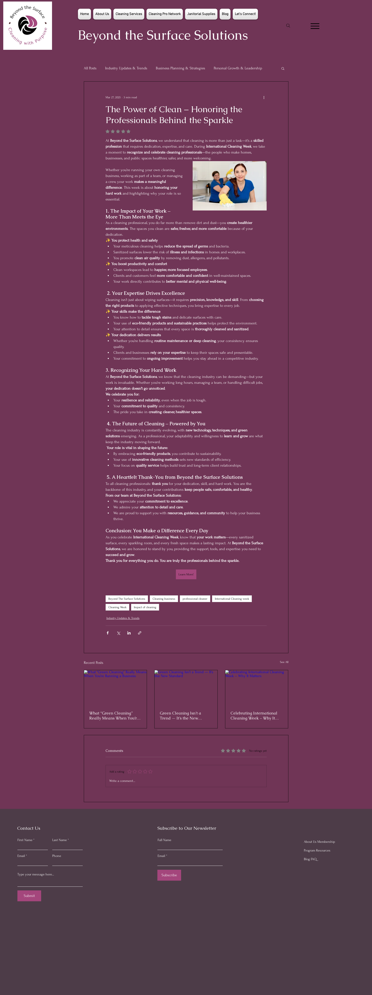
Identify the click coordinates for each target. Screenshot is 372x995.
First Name (24, 840)
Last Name (59, 840)
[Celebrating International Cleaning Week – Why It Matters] (256, 687)
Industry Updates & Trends (126, 68)
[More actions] (264, 97)
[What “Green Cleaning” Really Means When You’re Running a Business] (115, 687)
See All (284, 662)
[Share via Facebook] (108, 633)
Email (21, 856)
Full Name (164, 840)
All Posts (90, 68)
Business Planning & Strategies (180, 68)
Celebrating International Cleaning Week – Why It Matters (254, 716)
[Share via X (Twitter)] (118, 633)
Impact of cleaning (145, 607)
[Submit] (29, 895)
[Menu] (315, 26)
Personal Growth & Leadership (238, 68)
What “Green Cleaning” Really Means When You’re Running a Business (114, 716)
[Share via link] (140, 633)
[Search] (288, 25)
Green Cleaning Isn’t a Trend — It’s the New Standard (180, 716)
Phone (56, 856)
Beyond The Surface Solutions (126, 598)
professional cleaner (195, 598)
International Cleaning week (232, 598)
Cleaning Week (117, 607)
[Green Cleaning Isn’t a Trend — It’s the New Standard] (186, 687)
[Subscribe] (169, 875)
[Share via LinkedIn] (129, 633)
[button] (283, 68)
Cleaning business (164, 598)
